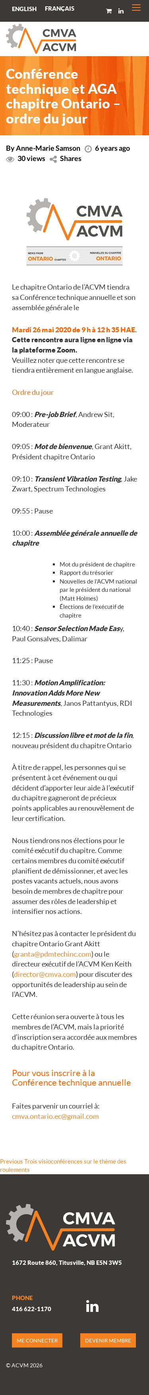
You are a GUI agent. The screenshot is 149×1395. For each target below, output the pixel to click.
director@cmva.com (45, 974)
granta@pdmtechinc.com (52, 954)
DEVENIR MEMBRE (108, 1340)
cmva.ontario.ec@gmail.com (55, 1116)
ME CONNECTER (37, 1340)
